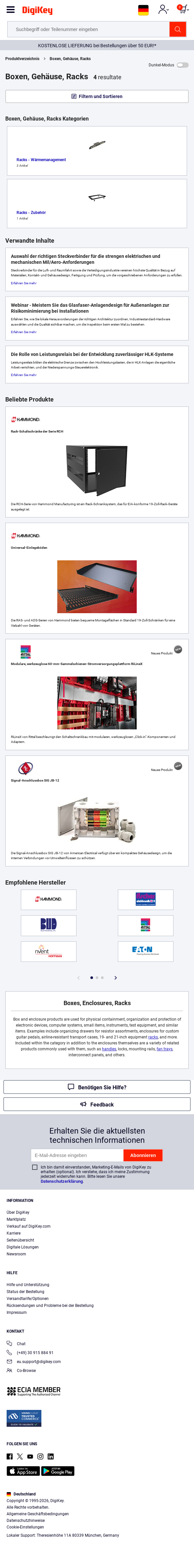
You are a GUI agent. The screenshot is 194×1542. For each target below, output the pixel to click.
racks (153, 1037)
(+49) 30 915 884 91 (30, 1353)
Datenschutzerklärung (62, 1181)
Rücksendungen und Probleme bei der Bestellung (50, 1305)
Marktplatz (16, 1219)
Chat (16, 1344)
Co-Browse (21, 1371)
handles (109, 1049)
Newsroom (16, 1254)
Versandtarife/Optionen (28, 1298)
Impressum (17, 1312)
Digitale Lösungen (23, 1247)
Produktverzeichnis (22, 58)
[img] (37, 12)
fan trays (164, 1049)
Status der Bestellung (25, 1291)
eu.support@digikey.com (34, 1362)
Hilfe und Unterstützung (28, 1284)
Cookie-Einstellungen (25, 1527)
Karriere (14, 1233)
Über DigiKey (18, 1212)
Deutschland (21, 1494)
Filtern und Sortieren (100, 96)
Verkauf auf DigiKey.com (29, 1226)
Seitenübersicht (20, 1240)
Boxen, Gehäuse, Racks (70, 58)
